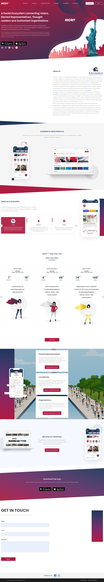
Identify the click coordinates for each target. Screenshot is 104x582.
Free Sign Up (90, 3)
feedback (88, 90)
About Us (25, 3)
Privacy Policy (84, 580)
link (79, 96)
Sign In (98, 3)
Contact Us (75, 3)
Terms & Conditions (92, 580)
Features (34, 3)
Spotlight (56, 3)
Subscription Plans (45, 3)
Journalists (65, 3)
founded (55, 94)
